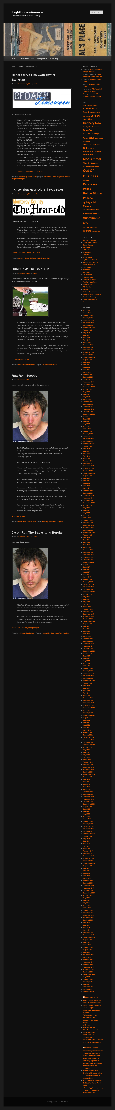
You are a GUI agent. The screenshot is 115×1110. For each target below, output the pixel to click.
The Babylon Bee (91, 1048)
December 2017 (88, 555)
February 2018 (88, 550)
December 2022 (88, 406)
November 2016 (88, 587)
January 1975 (88, 982)
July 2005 (86, 898)
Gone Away (54, 59)
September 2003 (89, 937)
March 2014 (87, 666)
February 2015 (88, 639)
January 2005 (88, 913)
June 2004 (86, 925)
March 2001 (87, 957)
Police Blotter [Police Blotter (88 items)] (92, 193)
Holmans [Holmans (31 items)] (91, 148)
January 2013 (88, 700)
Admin (35, 537)
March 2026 (87, 313)
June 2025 (86, 335)
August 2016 (87, 594)
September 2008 (89, 804)
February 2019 (88, 520)
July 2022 (86, 419)
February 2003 (88, 947)
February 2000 (88, 964)
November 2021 (88, 439)
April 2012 (86, 710)
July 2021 (86, 448)
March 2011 (87, 730)
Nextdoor (86, 270)
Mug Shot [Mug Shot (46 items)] (87, 163)
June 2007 (86, 841)
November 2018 (88, 527)
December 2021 (88, 436)
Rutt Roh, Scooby (24, 375)
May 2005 (86, 903)
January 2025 (88, 347)
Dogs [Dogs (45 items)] (96, 134)
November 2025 (88, 323)
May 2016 (86, 602)
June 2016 (86, 599)
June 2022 (86, 421)
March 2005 (87, 908)
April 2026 (86, 310)
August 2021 (87, 446)
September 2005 (89, 893)
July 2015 (86, 626)
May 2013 (86, 690)
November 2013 (88, 676)
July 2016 (86, 597)
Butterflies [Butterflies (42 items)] (87, 119)
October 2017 (88, 560)
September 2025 (89, 327)
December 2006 (88, 856)
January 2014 (88, 671)
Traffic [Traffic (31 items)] (94, 231)
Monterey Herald (23, 258)
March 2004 (87, 930)
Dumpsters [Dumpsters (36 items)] (99, 138)
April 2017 (86, 574)
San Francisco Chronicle (92, 294)
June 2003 (86, 942)
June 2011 (86, 722)
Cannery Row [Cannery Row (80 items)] (92, 123)
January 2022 (88, 434)
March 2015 (87, 636)
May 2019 (86, 513)
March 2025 (87, 342)
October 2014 (88, 648)
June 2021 (86, 451)
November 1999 (88, 967)
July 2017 (86, 567)
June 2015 (86, 629)
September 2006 (89, 863)
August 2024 (87, 360)
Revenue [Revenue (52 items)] (87, 213)
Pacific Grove (32, 177)
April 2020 (86, 485)
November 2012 (88, 705)
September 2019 (89, 503)
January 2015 (88, 641)
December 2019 (88, 495)
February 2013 (88, 698)
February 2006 (88, 880)
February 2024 (88, 374)
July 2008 (86, 809)
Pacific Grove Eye (89, 279)
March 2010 (87, 759)
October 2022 (88, 411)
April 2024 (86, 369)
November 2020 (88, 468)
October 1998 (88, 972)
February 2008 (88, 821)
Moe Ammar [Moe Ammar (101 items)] (92, 159)
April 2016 (86, 604)
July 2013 (86, 685)
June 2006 (86, 871)
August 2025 (87, 330)
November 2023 (88, 382)
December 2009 (88, 767)
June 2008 (86, 811)
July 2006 (86, 868)
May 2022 (86, 424)
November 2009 (88, 769)
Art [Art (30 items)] (96, 109)
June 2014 (86, 658)
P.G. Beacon (87, 275)
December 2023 (88, 379)
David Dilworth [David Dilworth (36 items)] (88, 134)
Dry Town (50, 365)
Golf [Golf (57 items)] (85, 148)
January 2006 (88, 883)
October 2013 (88, 678)
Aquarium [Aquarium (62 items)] (88, 108)
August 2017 (87, 564)
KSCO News (87, 257)
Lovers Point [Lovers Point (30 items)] (98, 151)
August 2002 (87, 950)
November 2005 (88, 888)
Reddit (85, 289)
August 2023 (87, 389)
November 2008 (88, 799)
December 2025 (88, 320)
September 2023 (89, 387)
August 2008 (87, 806)
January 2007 (88, 853)
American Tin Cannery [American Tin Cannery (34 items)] (90, 105)
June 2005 (86, 900)
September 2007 (89, 834)
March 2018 (87, 547)
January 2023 (88, 404)
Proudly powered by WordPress (57, 1102)
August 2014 (87, 653)
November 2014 (88, 646)
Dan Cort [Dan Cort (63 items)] (88, 130)
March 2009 (87, 789)
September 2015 (89, 621)
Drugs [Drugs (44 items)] (85, 138)
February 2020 (88, 490)
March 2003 (87, 945)
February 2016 (88, 609)
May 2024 (86, 367)
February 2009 (88, 792)
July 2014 (86, 656)
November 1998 (88, 969)
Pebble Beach (88, 284)
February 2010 (88, 762)
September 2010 (89, 745)
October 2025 (88, 325)
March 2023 (87, 399)
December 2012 (88, 703)
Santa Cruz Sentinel (43, 258)
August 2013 (87, 683)
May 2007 (86, 843)
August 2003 (87, 940)
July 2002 (86, 952)
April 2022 (86, 426)
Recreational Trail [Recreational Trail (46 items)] (91, 210)
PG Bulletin (87, 287)
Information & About (26, 59)
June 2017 (86, 569)
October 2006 (88, 861)
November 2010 (88, 740)
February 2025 (88, 345)
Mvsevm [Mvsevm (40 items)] (86, 166)
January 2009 (88, 794)
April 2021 (86, 456)
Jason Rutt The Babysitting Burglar (37, 532)
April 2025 (86, 340)
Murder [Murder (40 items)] (95, 163)
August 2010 (87, 747)
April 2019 (86, 515)
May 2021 (86, 453)
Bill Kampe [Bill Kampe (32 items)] (86, 116)
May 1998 (86, 977)
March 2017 (87, 577)
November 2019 (88, 498)
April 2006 (86, 876)
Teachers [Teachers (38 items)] (93, 228)
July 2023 (86, 392)
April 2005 (86, 905)
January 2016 (88, 611)
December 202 (88, 987)
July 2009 (86, 779)
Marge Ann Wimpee (18, 179)
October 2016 (88, 589)
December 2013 (88, 673)
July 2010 (86, 750)
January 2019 (88, 523)
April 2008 (86, 816)
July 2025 (86, 333)
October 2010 (88, 742)
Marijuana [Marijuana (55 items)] (88, 154)
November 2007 (88, 829)
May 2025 (86, 337)
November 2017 (88, 557)
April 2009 (86, 787)
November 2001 (88, 955)
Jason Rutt (52, 521)
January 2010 (88, 764)
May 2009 (86, 784)
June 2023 (86, 394)
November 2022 (88, 409)
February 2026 (88, 315)
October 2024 (88, 355)
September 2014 (89, 651)
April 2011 (86, 727)
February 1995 (88, 979)
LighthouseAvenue (27, 12)
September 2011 (89, 715)
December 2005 (88, 885)
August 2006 (87, 866)
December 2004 (88, 915)
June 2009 (86, 782)
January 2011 (88, 735)
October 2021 (88, 441)
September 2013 (89, 680)
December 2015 (88, 614)
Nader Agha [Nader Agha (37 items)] (94, 166)
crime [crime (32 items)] (97, 126)
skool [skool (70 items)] (95, 213)
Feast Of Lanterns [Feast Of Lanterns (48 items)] (91, 144)
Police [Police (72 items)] (87, 188)
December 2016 (88, 584)
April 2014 (86, 663)
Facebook (86, 247)
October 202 (87, 989)
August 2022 (87, 416)
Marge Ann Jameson (63, 177)
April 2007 (86, 846)
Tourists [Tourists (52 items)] (87, 231)
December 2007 (88, 826)
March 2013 (87, 695)
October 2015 (88, 619)
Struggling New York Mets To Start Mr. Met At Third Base (92, 1083)
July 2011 (86, 720)
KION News (22, 365)
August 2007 (87, 836)
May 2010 (86, 755)
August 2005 (87, 895)
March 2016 (87, 606)
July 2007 (86, 838)
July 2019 (86, 508)
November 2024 (88, 352)
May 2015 (86, 631)
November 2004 (88, 917)
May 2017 (86, 572)
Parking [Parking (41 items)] (86, 180)
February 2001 (88, 959)
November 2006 (88, 858)
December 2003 (88, 935)
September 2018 (89, 532)
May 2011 (86, 725)
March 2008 (87, 819)
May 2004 (86, 927)
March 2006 (87, 878)
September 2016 (89, 592)
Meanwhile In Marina (90, 262)
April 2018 (86, 545)
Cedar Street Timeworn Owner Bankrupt (27, 171)
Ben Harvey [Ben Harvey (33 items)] (96, 112)
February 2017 (88, 579)
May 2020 (86, 483)
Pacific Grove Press (90, 282)
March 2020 (87, 488)
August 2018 (87, 535)
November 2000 (88, 962)
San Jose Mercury (89, 297)
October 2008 (88, 801)
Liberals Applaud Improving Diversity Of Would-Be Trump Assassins (93, 1090)
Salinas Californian (90, 292)
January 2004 (88, 932)
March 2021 (87, 458)
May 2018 (86, 542)
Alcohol (44, 365)
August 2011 (87, 718)
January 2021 (88, 463)
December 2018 (88, 525)
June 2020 (86, 481)
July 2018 (86, 537)
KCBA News (87, 250)
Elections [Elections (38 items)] (86, 142)
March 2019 (87, 518)
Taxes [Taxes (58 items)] (86, 227)
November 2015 (88, 616)
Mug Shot (60, 521)
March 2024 (87, 372)
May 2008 (86, 814)
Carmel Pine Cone (89, 240)
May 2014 (86, 661)
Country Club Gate (47, 633)
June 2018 (86, 540)
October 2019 (88, 500)
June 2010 (86, 752)
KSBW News (22, 521)
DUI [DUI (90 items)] (91, 138)
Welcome (86, 1025)
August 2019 (87, 505)
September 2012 (89, 708)
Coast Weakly (22, 177)
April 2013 (86, 693)
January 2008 (88, 824)
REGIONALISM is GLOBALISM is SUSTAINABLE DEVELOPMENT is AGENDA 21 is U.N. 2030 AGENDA (93, 1037)
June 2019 (86, 510)
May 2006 (86, 873)
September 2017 (89, 562)
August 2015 (87, 624)
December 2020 (88, 466)
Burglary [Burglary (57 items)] (95, 116)
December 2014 (88, 643)
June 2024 (86, 365)
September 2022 (89, 414)
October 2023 (88, 384)
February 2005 (88, 910)
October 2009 (88, 772)
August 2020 (87, 476)
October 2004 (88, 920)
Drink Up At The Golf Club (30, 269)
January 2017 (88, 582)
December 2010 (88, 737)
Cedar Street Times (49, 177)
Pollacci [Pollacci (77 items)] (88, 198)
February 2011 (88, 732)
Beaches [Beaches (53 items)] (87, 112)
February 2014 (88, 668)
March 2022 (87, 429)
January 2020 (88, 493)
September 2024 (89, 357)
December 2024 (88, 350)
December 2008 (88, 797)
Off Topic (33, 258)
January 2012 (88, 713)
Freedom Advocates (92, 997)
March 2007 (87, 848)
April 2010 (86, 757)
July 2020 (86, 478)
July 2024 (86, 362)
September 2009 (89, 774)
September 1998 (89, 974)
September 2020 (89, 473)
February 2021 (88, 461)
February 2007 (88, 851)
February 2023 (88, 402)
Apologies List (42, 59)
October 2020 (88, 471)
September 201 (88, 992)
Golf (56, 365)
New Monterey (88, 267)
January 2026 (88, 318)
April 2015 (86, 634)
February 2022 (88, 431)
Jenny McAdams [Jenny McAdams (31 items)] (88, 151)
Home (14, 59)
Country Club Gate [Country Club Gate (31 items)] (89, 126)
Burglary (45, 521)
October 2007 (88, 831)
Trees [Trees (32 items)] (98, 231)
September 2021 (89, 444)
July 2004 (86, 922)
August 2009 (87, 777)
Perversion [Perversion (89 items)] (91, 184)
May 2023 (86, 397)
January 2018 (88, 552)
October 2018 (88, 530)
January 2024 (88, 377)
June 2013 (86, 688)
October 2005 (88, 890)
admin (35, 84)
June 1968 (86, 984)
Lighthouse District (90, 260)
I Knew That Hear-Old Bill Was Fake (37, 189)
